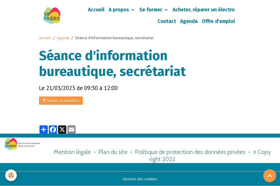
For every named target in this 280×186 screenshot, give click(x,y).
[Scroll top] (269, 175)
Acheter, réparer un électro (204, 10)
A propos (119, 10)
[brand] (51, 15)
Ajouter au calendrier (60, 100)
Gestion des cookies (140, 178)
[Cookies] (11, 175)
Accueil (96, 10)
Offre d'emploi (218, 21)
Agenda (189, 21)
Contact (167, 21)
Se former (151, 10)
